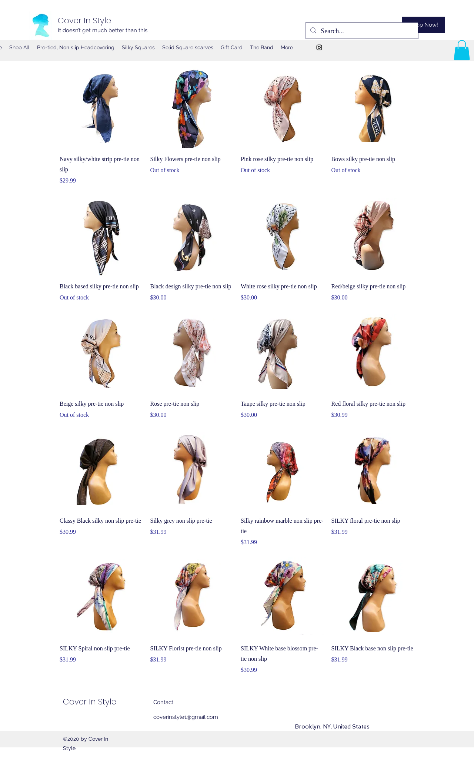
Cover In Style (84, 20)
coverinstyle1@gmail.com (185, 717)
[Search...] (362, 31)
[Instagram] (319, 47)
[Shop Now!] (423, 25)
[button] (461, 50)
